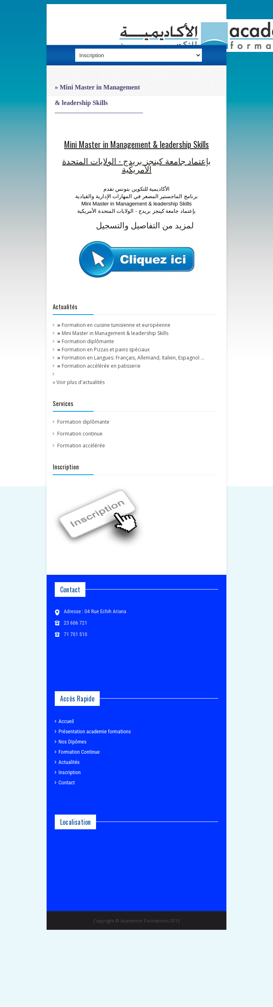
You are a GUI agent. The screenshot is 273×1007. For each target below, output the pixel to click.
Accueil (64, 720)
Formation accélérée (81, 445)
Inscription (68, 771)
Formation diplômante (85, 341)
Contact (65, 782)
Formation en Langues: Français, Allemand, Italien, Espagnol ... (130, 357)
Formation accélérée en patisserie (99, 365)
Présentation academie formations (93, 731)
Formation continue (80, 433)
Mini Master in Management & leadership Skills (112, 333)
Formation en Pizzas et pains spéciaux (103, 349)
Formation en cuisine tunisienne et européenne (113, 325)
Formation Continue (77, 751)
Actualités (67, 761)
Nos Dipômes (71, 741)
